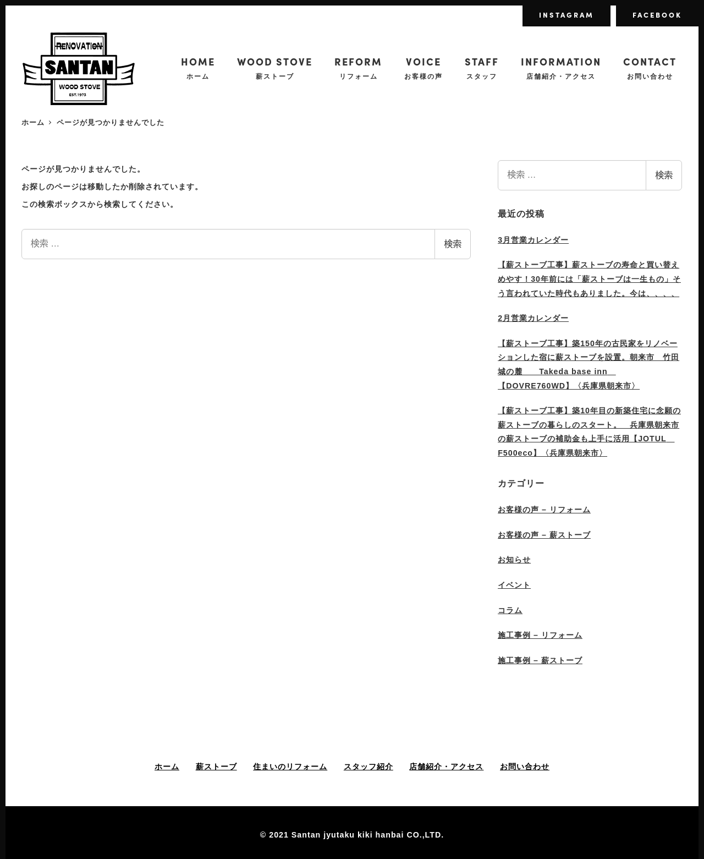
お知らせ (514, 559)
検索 (452, 244)
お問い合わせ (524, 766)
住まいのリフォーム (290, 766)
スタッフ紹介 (368, 766)
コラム (510, 610)
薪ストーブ (216, 766)
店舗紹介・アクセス (446, 766)
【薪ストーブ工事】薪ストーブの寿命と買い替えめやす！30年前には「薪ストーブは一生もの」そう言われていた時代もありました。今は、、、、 (589, 278)
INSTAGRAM (566, 14)
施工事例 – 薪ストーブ (540, 660)
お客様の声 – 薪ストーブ (544, 534)
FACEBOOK (657, 14)
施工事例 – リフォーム (540, 635)
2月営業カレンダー (533, 318)
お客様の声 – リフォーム (544, 509)
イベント (514, 585)
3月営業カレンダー (533, 240)
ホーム (167, 766)
